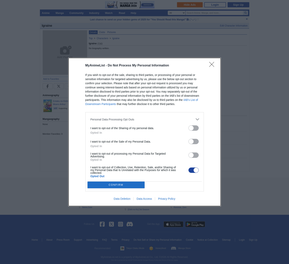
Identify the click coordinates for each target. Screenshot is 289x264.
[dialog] (145, 132)
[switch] (193, 128)
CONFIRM (116, 185)
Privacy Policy (166, 198)
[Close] (213, 65)
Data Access (144, 198)
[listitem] (144, 119)
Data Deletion (122, 198)
